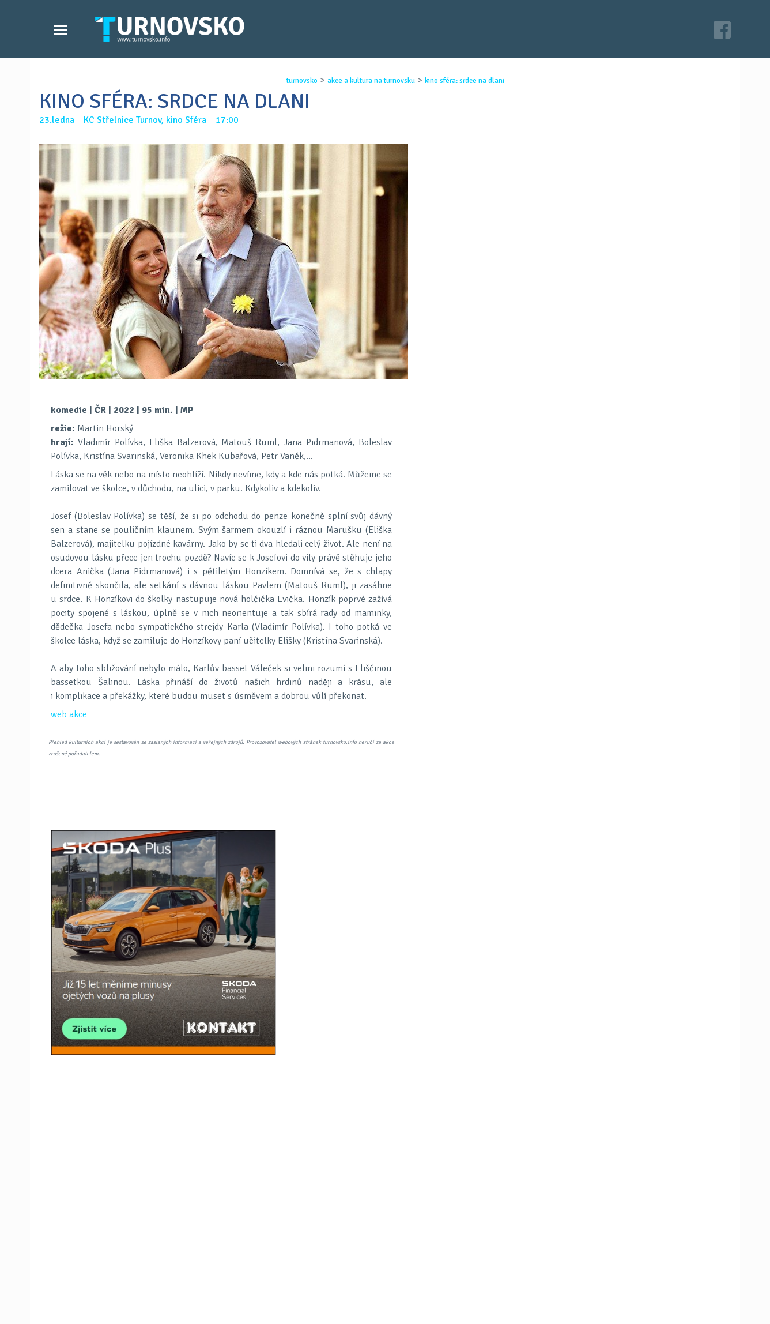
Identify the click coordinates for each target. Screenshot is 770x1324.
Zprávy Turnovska (94, 1253)
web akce (69, 714)
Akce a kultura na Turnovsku (116, 1276)
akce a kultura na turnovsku (367, 80)
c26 (530, 1300)
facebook (524, 1276)
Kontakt (306, 1265)
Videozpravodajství (98, 1265)
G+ (385, 827)
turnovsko (298, 80)
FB (355, 827)
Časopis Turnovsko (327, 1253)
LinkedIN (415, 827)
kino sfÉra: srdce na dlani (460, 80)
